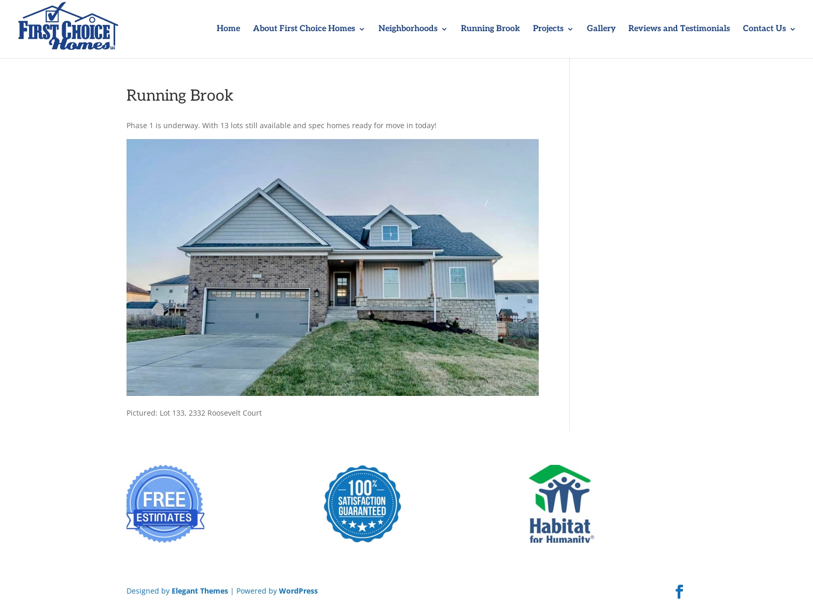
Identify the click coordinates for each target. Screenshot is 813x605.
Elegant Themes (200, 591)
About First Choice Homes (304, 29)
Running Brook (490, 29)
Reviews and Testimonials (679, 29)
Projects (548, 29)
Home (228, 29)
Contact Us (764, 29)
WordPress (298, 591)
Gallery (601, 29)
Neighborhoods (408, 29)
